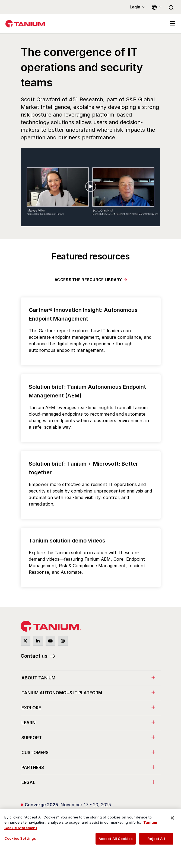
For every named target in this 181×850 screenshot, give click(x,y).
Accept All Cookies (116, 838)
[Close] (172, 818)
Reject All (156, 838)
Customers (35, 752)
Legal (28, 782)
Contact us (34, 656)
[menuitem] (91, 677)
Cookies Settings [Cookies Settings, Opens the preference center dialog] (20, 838)
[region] (90, 829)
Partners (32, 767)
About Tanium (38, 677)
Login (135, 7)
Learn (28, 722)
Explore (31, 707)
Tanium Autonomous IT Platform (61, 692)
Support (31, 737)
